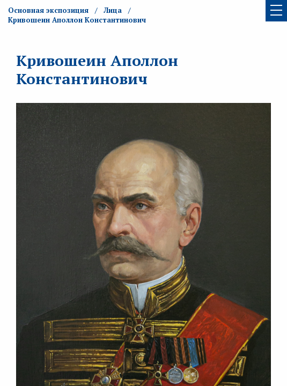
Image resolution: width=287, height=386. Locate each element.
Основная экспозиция (48, 10)
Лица (113, 10)
